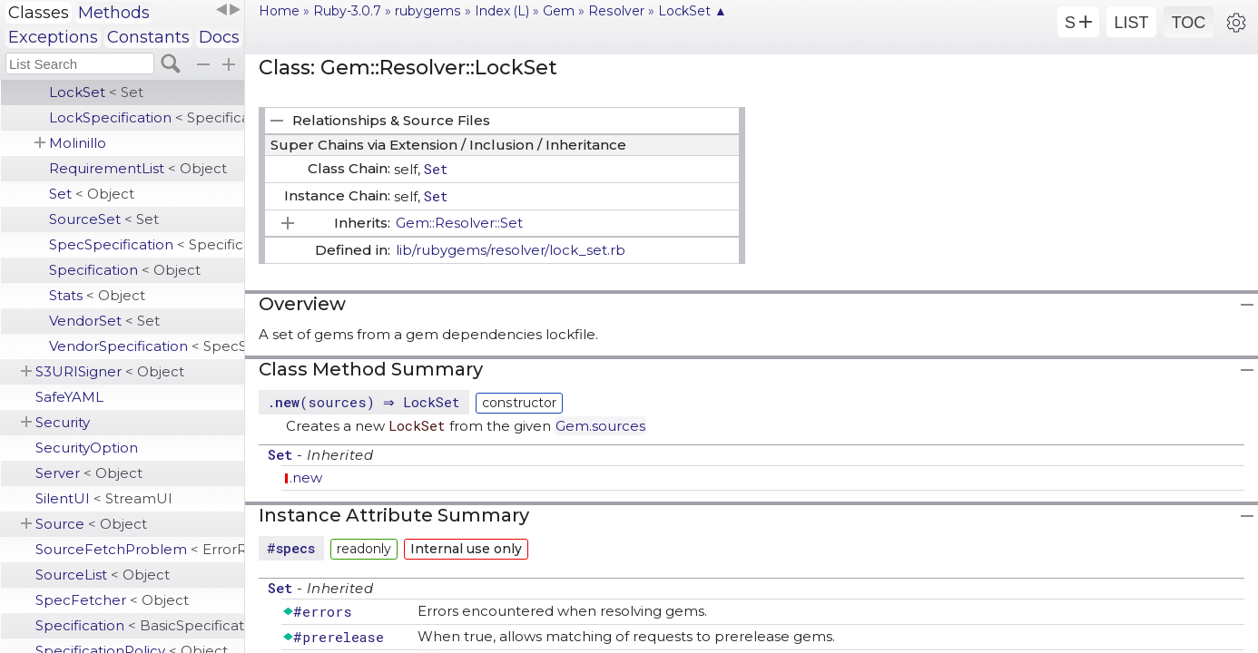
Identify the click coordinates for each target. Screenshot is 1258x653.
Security (62, 422)
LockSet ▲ (692, 11)
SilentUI (103, 498)
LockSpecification (146, 117)
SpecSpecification (146, 244)
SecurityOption (86, 447)
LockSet (96, 92)
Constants (148, 37)
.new (306, 477)
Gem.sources (600, 425)
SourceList (102, 574)
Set (91, 193)
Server (89, 473)
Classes (38, 13)
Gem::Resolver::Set (459, 222)
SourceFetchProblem (139, 549)
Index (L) (502, 11)
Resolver (616, 11)
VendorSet (104, 320)
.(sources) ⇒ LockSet (366, 402)
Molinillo (77, 142)
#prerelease (338, 637)
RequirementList (138, 168)
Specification (125, 269)
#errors (322, 611)
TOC (1189, 23)
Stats (97, 295)
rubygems (428, 11)
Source (91, 523)
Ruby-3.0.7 (347, 11)
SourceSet (104, 219)
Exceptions (53, 37)
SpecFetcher (112, 600)
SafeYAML (69, 396)
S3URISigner (109, 371)
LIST (1131, 23)
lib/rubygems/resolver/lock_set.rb (510, 249)
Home (279, 11)
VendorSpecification (146, 346)
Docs (219, 37)
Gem (559, 11)
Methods (114, 13)
